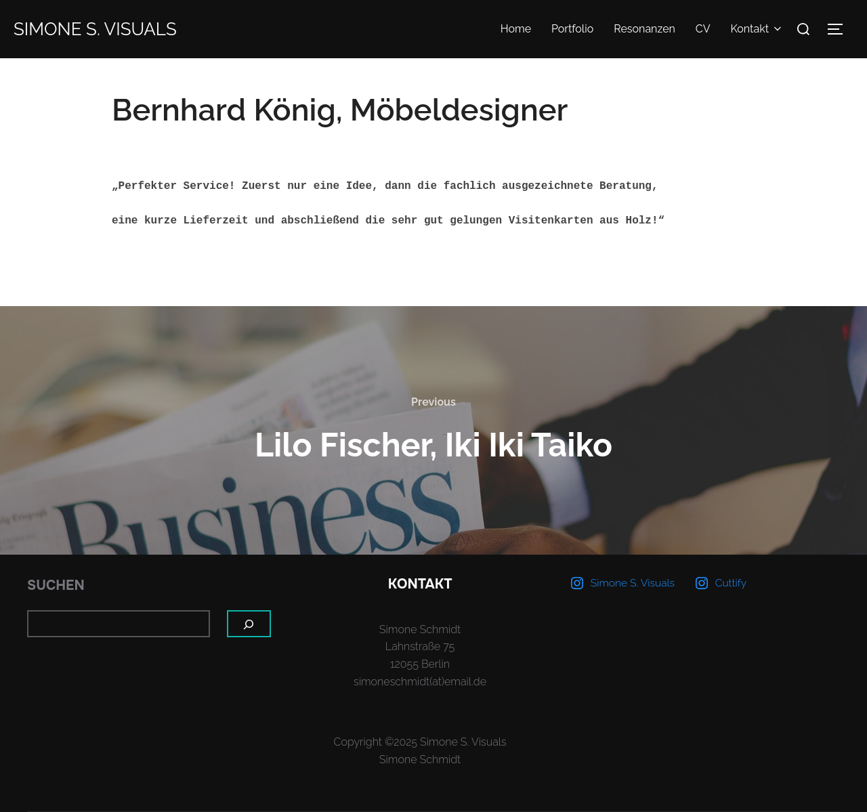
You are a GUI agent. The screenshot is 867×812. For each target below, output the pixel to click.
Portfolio (572, 28)
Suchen (56, 585)
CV (703, 28)
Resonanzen (644, 28)
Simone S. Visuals (95, 29)
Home (516, 28)
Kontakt (757, 28)
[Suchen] (249, 623)
